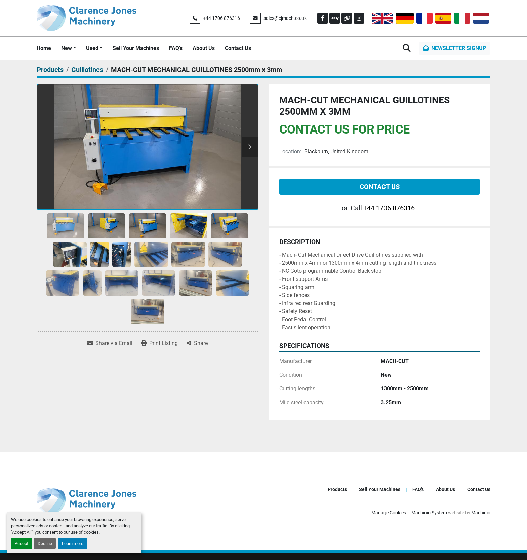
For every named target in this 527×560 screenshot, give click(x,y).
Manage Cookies (388, 512)
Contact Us (238, 48)
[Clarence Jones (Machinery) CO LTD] (86, 501)
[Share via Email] (110, 343)
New (66, 48)
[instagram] (359, 18)
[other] (346, 18)
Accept (21, 543)
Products (337, 489)
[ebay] (334, 18)
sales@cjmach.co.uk (285, 18)
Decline (45, 543)
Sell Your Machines (136, 48)
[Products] (50, 70)
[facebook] (322, 18)
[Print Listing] (159, 343)
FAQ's (176, 48)
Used (92, 48)
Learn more (72, 543)
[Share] (197, 343)
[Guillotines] (87, 70)
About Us (204, 48)
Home (44, 48)
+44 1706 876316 (221, 18)
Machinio (480, 512)
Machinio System (429, 512)
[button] (68, 48)
